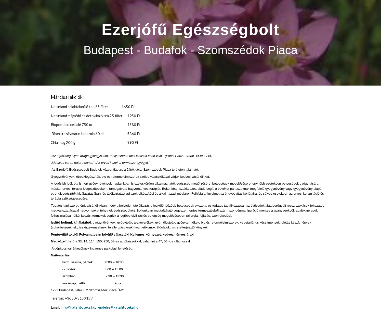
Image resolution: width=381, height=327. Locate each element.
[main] (190, 43)
